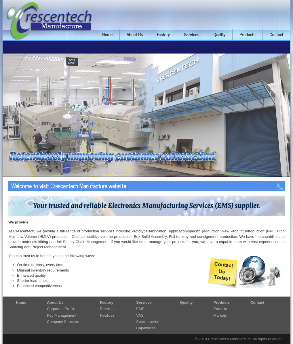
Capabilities (145, 328)
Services (191, 34)
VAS (139, 315)
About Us (135, 34)
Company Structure (63, 322)
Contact (276, 34)
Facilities (107, 315)
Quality (219, 34)
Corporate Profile (61, 309)
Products (247, 34)
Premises (107, 309)
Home (107, 34)
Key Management (61, 315)
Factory (163, 34)
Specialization (147, 322)
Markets (220, 315)
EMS (140, 309)
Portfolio (220, 309)
